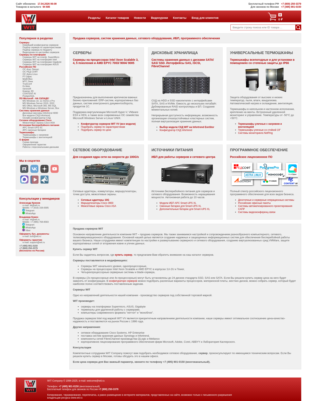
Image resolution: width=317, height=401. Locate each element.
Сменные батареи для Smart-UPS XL (180, 206)
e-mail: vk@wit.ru (31, 219)
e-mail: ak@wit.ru (31, 205)
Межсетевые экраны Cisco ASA (38, 122)
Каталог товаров (117, 17)
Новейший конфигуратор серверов (40, 45)
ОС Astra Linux (30, 74)
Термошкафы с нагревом (35, 135)
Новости (140, 17)
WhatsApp (29, 213)
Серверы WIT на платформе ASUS (40, 64)
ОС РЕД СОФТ (30, 71)
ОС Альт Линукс (30, 69)
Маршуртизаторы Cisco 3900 (97, 203)
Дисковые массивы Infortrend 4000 (40, 113)
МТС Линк (27, 81)
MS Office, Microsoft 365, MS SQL (39, 105)
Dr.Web (26, 86)
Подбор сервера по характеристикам (41, 47)
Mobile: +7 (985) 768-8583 (35, 222)
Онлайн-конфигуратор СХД (36, 118)
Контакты (179, 17)
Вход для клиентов (205, 17)
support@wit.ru (37, 242)
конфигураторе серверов (123, 281)
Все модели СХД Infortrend (36, 115)
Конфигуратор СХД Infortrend (176, 130)
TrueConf (27, 84)
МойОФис (27, 79)
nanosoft (26, 88)
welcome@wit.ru (96, 380)
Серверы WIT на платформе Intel (39, 59)
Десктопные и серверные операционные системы (266, 200)
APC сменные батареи (34, 130)
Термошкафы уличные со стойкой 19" (259, 130)
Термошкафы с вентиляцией (37, 137)
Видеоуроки (159, 17)
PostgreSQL (28, 96)
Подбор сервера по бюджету (37, 50)
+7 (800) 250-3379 (28, 248)
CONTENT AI (29, 93)
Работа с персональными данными (40, 147)
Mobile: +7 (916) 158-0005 (35, 207)
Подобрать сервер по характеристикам (103, 127)
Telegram (28, 210)
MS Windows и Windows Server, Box (40, 108)
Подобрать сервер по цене (96, 130)
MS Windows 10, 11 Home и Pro (38, 101)
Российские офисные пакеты (254, 203)
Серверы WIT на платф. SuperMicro (40, 57)
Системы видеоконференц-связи (256, 212)
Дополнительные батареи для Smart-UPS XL (185, 209)
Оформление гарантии (34, 144)
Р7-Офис (27, 76)
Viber (26, 230)
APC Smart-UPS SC (32, 127)
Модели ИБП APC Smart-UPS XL (178, 203)
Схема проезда (30, 142)
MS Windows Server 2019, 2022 (38, 103)
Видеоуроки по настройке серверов (40, 52)
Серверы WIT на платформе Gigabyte (41, 62)
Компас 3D (28, 91)
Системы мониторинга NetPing (255, 133)
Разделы (94, 17)
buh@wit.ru (35, 236)
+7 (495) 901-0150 (28, 246)
